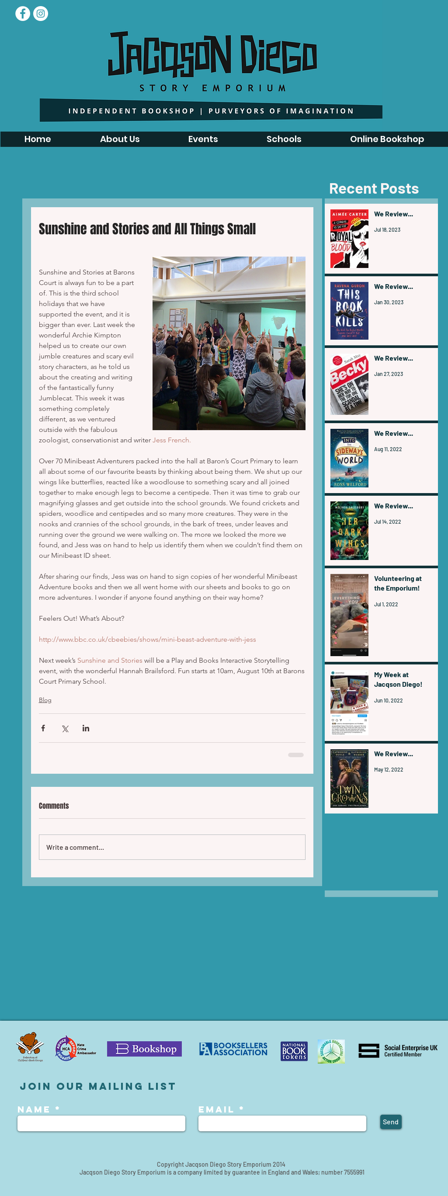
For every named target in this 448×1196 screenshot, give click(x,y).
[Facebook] (22, 13)
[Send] (391, 1122)
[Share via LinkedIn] (86, 728)
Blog (45, 700)
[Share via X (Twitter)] (64, 728)
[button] (203, 139)
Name (36, 1109)
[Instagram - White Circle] (40, 13)
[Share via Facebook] (43, 728)
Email (216, 1109)
